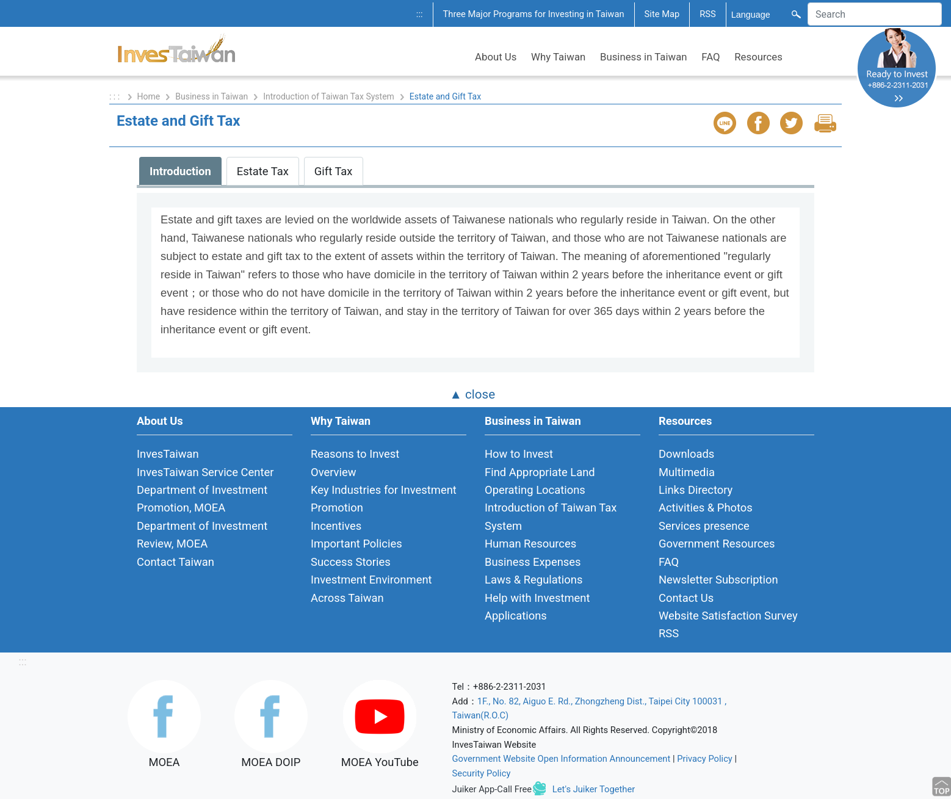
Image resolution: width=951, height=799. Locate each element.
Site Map (662, 14)
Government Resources (717, 543)
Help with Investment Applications (537, 606)
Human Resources (530, 543)
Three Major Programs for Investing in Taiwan (533, 14)
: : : (115, 96)
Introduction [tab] (180, 171)
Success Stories (351, 561)
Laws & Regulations (533, 579)
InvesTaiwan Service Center (205, 472)
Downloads (686, 453)
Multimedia (687, 472)
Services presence (704, 525)
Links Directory (695, 489)
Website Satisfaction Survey (728, 615)
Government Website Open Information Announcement (561, 758)
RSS (708, 14)
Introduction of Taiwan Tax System (328, 96)
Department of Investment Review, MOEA (202, 534)
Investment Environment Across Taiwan (371, 588)
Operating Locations (535, 489)
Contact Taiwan (175, 561)
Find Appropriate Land (540, 472)
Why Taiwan (558, 57)
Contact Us (686, 597)
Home (149, 96)
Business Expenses (533, 561)
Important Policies (356, 543)
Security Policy (481, 773)
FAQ (710, 57)
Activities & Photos (706, 507)
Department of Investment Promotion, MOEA (202, 498)
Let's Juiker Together (593, 789)
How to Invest (519, 453)
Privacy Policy (704, 758)
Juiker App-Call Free (492, 789)
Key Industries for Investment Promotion (384, 498)
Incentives (336, 525)
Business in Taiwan (643, 57)
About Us (495, 57)
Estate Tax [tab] (263, 171)
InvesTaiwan (168, 453)
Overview (333, 472)
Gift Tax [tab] (333, 171)
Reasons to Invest (355, 453)
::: (419, 14)
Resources (758, 57)
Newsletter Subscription (718, 579)
